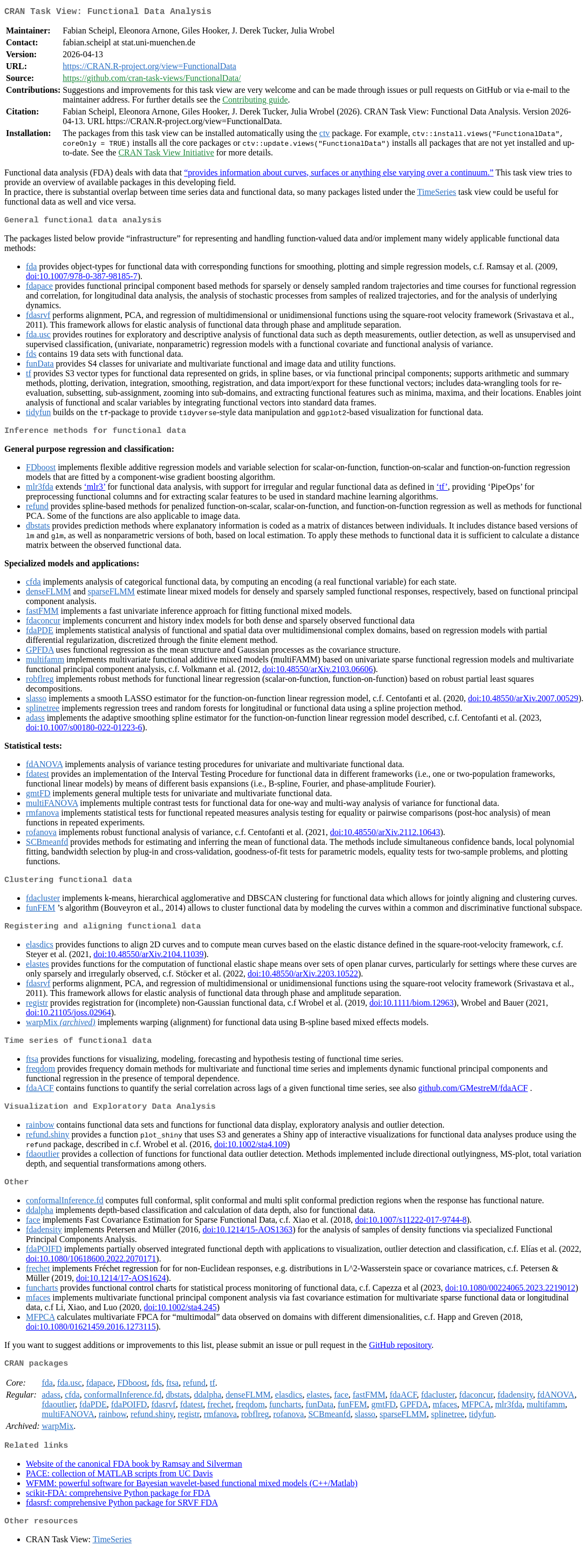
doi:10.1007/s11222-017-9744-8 (411, 1229)
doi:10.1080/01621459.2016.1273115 (91, 1336)
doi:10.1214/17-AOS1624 (121, 1287)
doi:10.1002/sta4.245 (180, 1316)
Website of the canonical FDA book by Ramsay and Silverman (134, 1475)
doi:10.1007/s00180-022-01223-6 (84, 731)
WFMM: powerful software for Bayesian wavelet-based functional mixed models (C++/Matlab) (192, 1495)
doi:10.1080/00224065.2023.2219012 (510, 1297)
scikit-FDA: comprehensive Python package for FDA (118, 1504)
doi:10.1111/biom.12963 (412, 1009)
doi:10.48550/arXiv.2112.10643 (385, 836)
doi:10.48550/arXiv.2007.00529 (523, 702)
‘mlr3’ (95, 491)
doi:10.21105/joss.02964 (68, 1018)
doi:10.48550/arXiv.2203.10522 (303, 980)
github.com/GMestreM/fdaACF (473, 1095)
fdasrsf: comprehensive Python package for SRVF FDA (122, 1514)
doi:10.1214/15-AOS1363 (248, 1239)
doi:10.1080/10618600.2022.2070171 (91, 1268)
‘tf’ (442, 491)
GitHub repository (400, 1354)
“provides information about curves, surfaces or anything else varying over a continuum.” (339, 174)
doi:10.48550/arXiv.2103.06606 (317, 673)
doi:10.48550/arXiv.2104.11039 (148, 960)
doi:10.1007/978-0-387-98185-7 (82, 279)
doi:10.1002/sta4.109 (250, 1152)
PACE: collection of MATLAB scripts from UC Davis (119, 1485)
